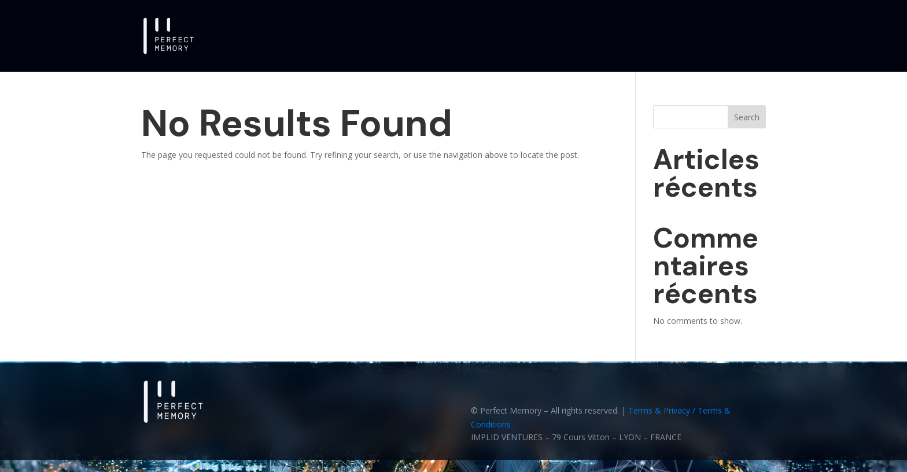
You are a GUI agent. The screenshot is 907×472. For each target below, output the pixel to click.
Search (746, 117)
